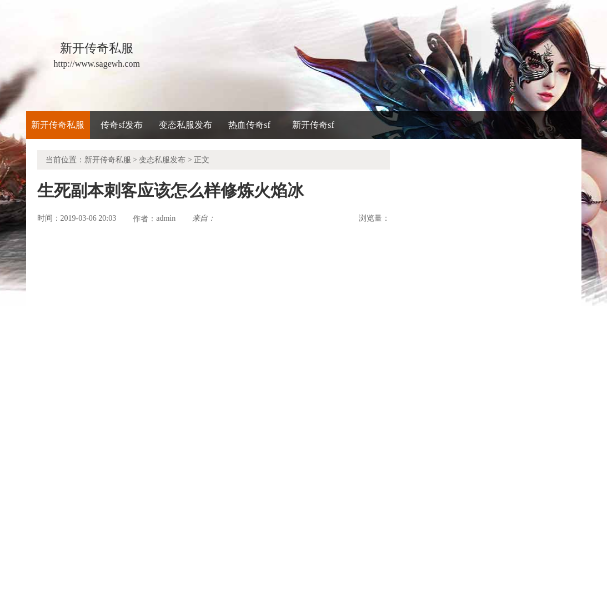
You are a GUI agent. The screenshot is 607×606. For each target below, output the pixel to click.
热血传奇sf (249, 125)
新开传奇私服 (57, 125)
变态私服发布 (185, 125)
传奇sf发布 (122, 125)
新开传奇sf (313, 125)
